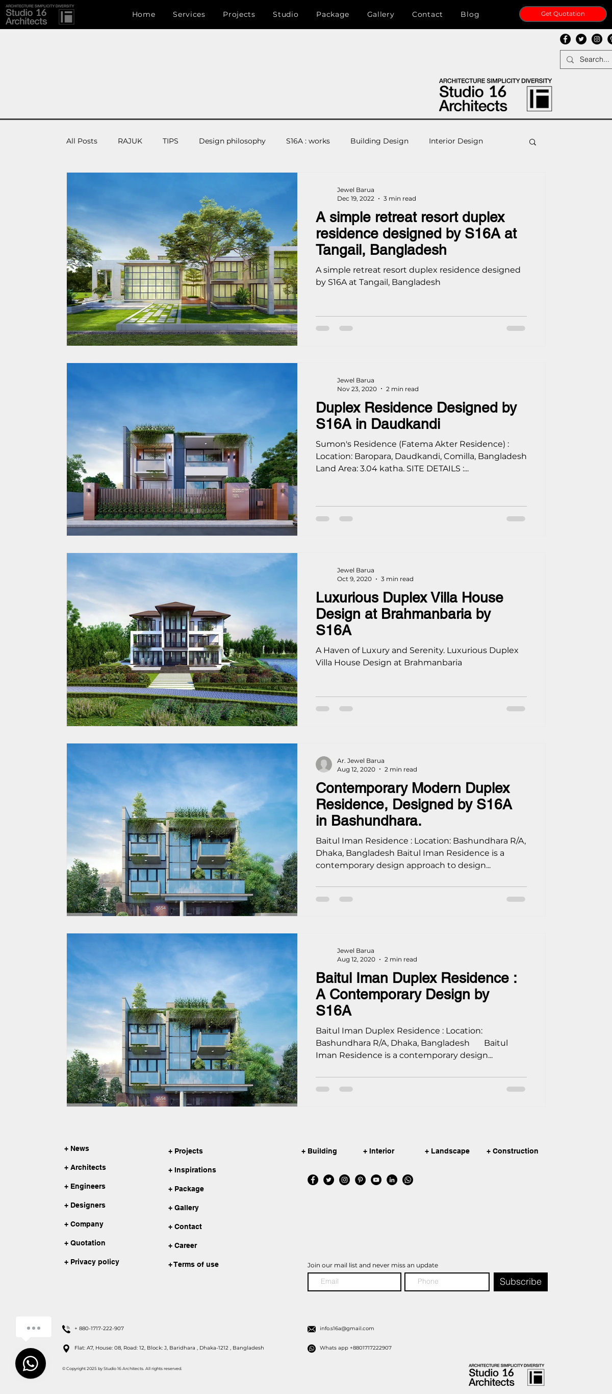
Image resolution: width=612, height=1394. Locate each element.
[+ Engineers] (87, 1186)
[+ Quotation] (87, 1243)
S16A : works (308, 141)
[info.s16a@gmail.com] (431, 1328)
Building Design (379, 141)
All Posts (81, 141)
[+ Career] (218, 1246)
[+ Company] (87, 1224)
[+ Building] (334, 1151)
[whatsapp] (407, 1179)
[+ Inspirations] (218, 1170)
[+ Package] (218, 1189)
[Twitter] (581, 39)
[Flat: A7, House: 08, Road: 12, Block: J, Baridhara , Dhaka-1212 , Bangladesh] (185, 1348)
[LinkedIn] (392, 1179)
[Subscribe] (521, 1281)
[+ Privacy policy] (91, 1262)
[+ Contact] (218, 1227)
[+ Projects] (218, 1151)
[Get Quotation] (563, 14)
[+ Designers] (87, 1205)
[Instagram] (597, 39)
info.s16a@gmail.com (84, 53)
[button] (40, 14)
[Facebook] (565, 39)
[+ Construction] (519, 1151)
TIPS (170, 141)
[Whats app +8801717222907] (431, 1348)
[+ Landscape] (457, 1151)
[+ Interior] (395, 1151)
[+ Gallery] (218, 1208)
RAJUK (130, 141)
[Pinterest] (360, 1179)
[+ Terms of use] (218, 1265)
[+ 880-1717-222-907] (185, 1328)
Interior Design (456, 141)
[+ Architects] (87, 1167)
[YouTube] (376, 1179)
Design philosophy (232, 141)
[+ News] (87, 1149)
